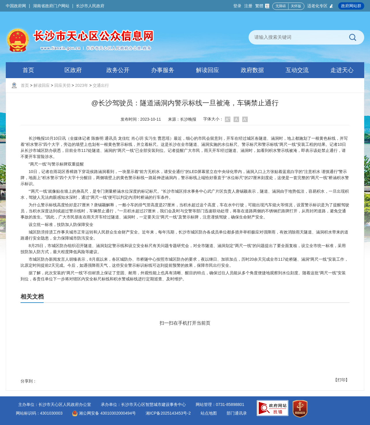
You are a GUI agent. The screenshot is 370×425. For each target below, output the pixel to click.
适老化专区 (320, 5)
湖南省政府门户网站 (51, 5)
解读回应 (42, 85)
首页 (25, 85)
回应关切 (62, 85)
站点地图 (209, 413)
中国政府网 (16, 5)
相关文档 (32, 296)
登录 (237, 5)
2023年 (81, 85)
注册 (248, 5)
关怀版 (296, 6)
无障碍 (280, 6)
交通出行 (101, 85)
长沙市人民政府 (90, 5)
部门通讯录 (237, 413)
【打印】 (341, 380)
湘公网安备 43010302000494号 (104, 413)
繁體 (262, 5)
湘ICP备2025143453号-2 (168, 413)
